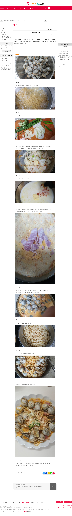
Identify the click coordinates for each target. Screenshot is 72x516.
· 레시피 (2, 27)
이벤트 (31, 8)
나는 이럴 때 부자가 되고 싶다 (6, 63)
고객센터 (32, 502)
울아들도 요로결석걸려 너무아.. (64, 61)
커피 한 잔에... (61, 66)
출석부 (61, 7)
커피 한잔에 (3, 67)
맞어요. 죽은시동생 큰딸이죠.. (64, 46)
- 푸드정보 (3, 32)
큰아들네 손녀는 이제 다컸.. (64, 55)
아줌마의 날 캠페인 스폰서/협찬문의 (65, 507)
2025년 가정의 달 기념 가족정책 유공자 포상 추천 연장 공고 (15, 20)
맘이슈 (16, 8)
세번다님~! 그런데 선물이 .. (64, 49)
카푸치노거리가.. (62, 64)
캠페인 (25, 8)
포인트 (66, 7)
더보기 (45, 8)
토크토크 (2, 8)
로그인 (70, 7)
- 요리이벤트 (3, 39)
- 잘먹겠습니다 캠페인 (5, 36)
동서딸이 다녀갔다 (4, 58)
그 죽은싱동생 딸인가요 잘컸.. (64, 57)
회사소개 (2, 502)
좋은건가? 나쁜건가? (4, 60)
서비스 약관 (17, 502)
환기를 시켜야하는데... (5, 65)
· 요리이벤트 (3, 34)
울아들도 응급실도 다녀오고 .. (64, 59)
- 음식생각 (3, 30)
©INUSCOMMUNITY (39, 502)
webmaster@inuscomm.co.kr (6, 506)
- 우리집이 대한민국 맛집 (6, 37)
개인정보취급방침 (25, 502)
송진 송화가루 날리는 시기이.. (64, 51)
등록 (53, 486)
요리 (21, 8)
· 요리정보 (3, 28)
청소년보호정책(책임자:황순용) (43, 509)
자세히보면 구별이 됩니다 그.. (64, 53)
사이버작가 (9, 8)
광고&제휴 (12, 502)
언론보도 (7, 502)
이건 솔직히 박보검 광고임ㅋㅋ (6, 69)
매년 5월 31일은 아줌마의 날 (66, 505)
